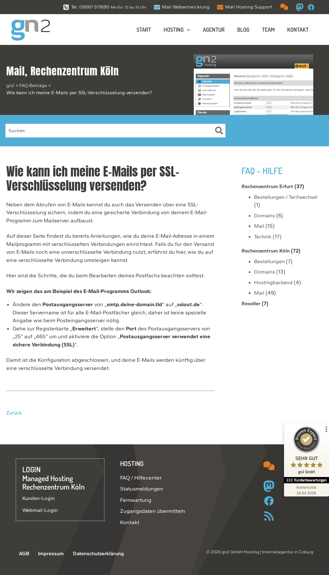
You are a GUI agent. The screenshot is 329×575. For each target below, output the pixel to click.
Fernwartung (135, 500)
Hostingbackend (274, 282)
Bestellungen (270, 261)
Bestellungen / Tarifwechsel (288, 197)
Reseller (252, 303)
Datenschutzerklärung (91, 554)
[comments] (284, 6)
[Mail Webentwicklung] (181, 7)
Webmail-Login (40, 510)
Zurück (14, 413)
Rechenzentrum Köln (75, 71)
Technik (263, 236)
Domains (265, 215)
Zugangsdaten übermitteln (152, 511)
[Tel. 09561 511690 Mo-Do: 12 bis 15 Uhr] (104, 7)
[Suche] (219, 131)
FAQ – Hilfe (263, 170)
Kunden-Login (39, 498)
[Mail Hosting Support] (244, 7)
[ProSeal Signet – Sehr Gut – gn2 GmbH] (305, 451)
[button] (192, 29)
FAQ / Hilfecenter (141, 478)
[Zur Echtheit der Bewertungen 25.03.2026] (305, 489)
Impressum (45, 554)
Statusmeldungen (141, 488)
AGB (21, 554)
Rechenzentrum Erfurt (269, 186)
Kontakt (129, 522)
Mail (15, 71)
